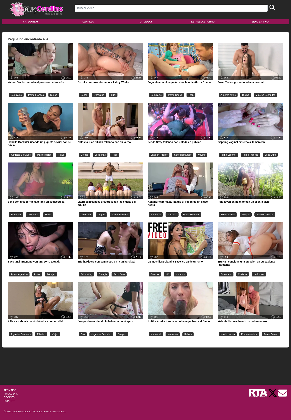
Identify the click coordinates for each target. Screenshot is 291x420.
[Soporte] (282, 392)
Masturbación (44, 154)
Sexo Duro (270, 154)
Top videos (145, 21)
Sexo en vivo (260, 21)
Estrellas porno (203, 21)
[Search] (171, 8)
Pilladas (41, 334)
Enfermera (226, 274)
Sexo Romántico (183, 154)
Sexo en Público (159, 154)
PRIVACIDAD (11, 393)
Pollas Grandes (191, 214)
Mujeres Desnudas (265, 95)
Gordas (84, 154)
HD (167, 274)
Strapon (122, 334)
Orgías (101, 214)
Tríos (114, 154)
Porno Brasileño (120, 214)
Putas (37, 274)
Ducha (245, 95)
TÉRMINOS (10, 390)
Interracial (156, 214)
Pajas (61, 154)
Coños (84, 95)
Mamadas (172, 334)
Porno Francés (36, 95)
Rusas (53, 95)
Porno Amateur (249, 334)
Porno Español (228, 154)
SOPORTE (9, 401)
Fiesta (48, 214)
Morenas (180, 274)
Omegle (103, 274)
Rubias (188, 334)
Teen (191, 95)
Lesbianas (100, 154)
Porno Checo (175, 95)
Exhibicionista (227, 214)
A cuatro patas (228, 95)
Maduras (172, 214)
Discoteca (33, 214)
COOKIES (9, 397)
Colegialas (16, 95)
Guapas (245, 214)
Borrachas (16, 214)
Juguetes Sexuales (21, 154)
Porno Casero (271, 334)
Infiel (113, 95)
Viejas (55, 334)
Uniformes (259, 274)
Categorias (31, 21)
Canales (88, 21)
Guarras (155, 274)
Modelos (242, 274)
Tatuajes (51, 274)
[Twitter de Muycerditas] (273, 392)
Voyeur (201, 154)
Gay (83, 334)
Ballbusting (86, 274)
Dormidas (99, 95)
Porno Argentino (19, 274)
